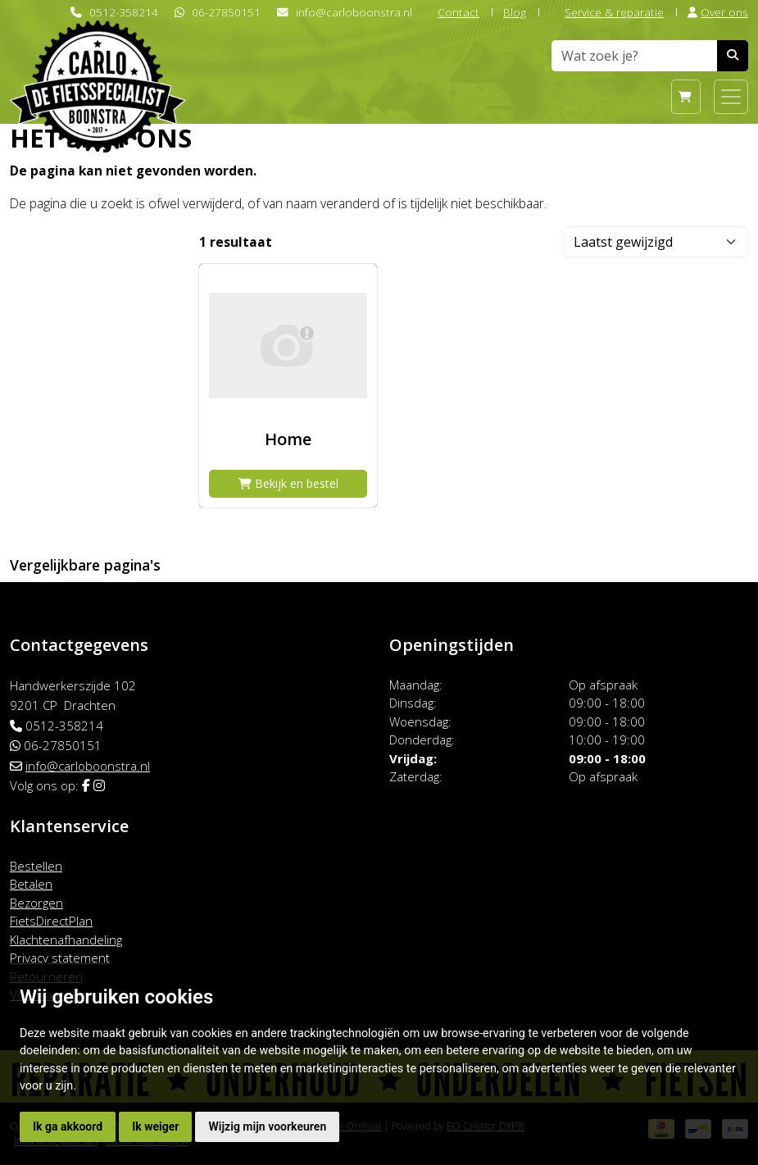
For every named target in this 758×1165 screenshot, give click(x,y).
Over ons (718, 12)
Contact (451, 12)
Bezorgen (36, 902)
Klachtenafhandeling (66, 939)
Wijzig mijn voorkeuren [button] (267, 1126)
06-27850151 (226, 12)
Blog (514, 12)
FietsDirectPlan (51, 920)
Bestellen (36, 866)
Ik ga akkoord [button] (67, 1126)
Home (288, 439)
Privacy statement (60, 957)
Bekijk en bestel (288, 483)
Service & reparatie (607, 12)
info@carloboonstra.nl (354, 12)
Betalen (31, 884)
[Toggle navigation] (731, 96)
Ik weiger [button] (155, 1126)
